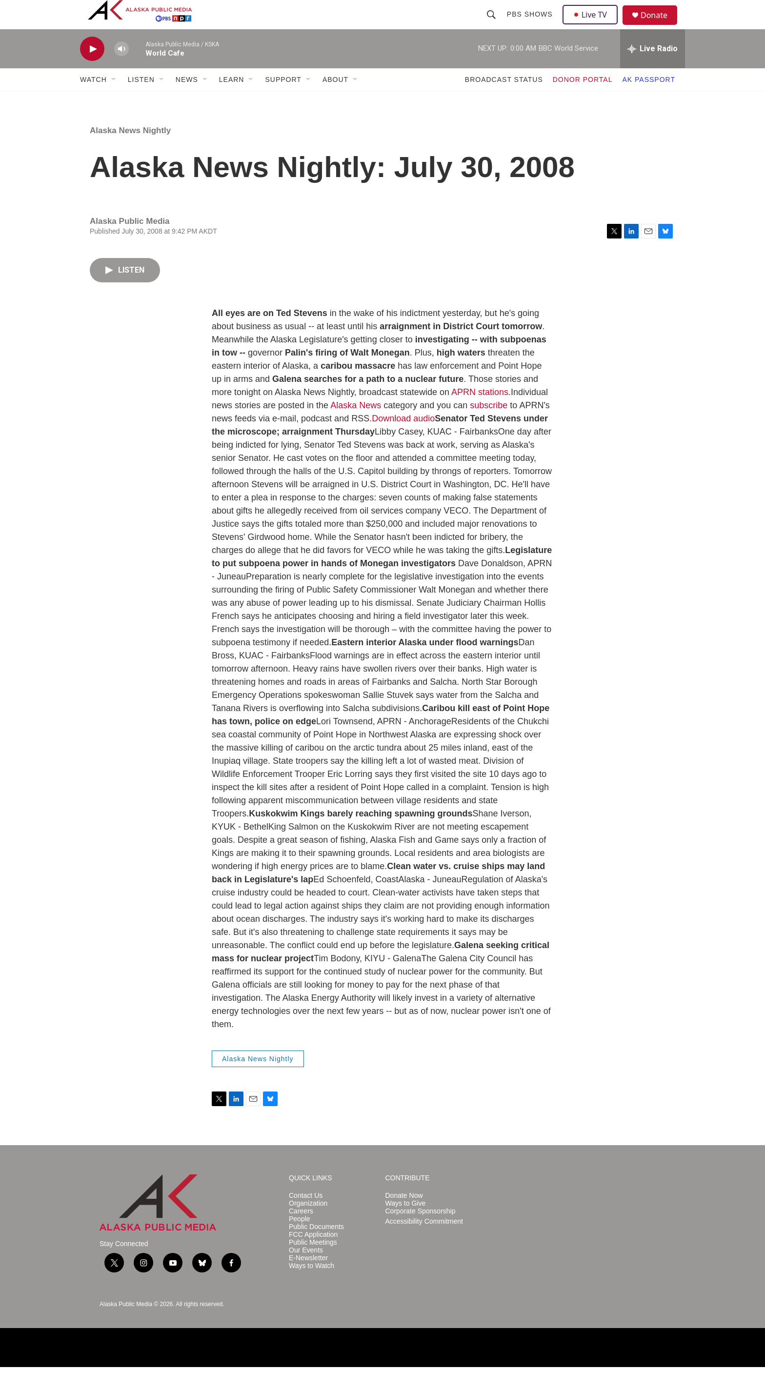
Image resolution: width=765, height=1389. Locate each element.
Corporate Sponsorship (420, 1233)
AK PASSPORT (648, 101)
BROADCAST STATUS (504, 101)
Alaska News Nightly (130, 152)
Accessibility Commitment (424, 1243)
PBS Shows (531, 25)
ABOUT (335, 101)
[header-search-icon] (492, 25)
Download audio (403, 440)
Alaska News (355, 427)
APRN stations (479, 414)
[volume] (121, 71)
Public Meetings (313, 1264)
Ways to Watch (311, 1287)
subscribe (488, 427)
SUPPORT (283, 101)
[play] (92, 71)
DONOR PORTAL (583, 101)
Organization (308, 1225)
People (299, 1241)
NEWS (187, 101)
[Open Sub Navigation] (114, 101)
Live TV (592, 25)
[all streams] (652, 70)
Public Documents (316, 1248)
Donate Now (404, 1217)
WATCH (93, 101)
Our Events (306, 1272)
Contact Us (305, 1217)
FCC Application (313, 1256)
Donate (660, 26)
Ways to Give (405, 1225)
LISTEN (141, 101)
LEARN (231, 101)
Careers (301, 1233)
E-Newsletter (308, 1280)
